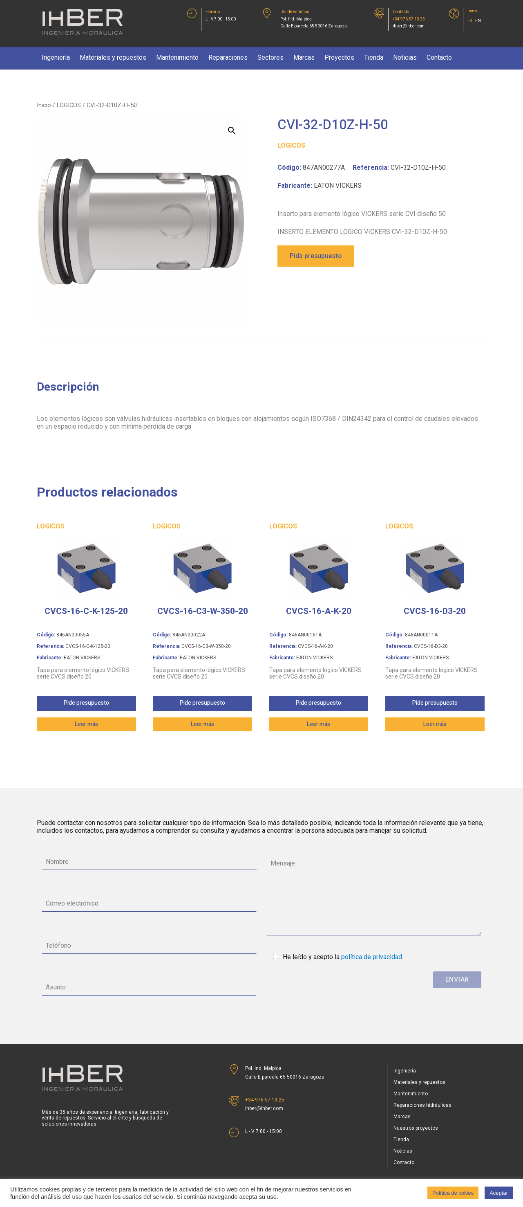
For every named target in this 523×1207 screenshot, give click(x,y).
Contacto (439, 57)
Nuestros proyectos (415, 1128)
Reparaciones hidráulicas (422, 1105)
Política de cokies (453, 1193)
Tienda (373, 57)
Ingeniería (56, 57)
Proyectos (339, 57)
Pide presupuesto (86, 703)
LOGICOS (69, 105)
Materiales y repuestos (113, 57)
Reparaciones (228, 57)
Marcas (304, 57)
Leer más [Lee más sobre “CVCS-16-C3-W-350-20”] (202, 724)
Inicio (44, 105)
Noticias (405, 57)
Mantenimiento (177, 57)
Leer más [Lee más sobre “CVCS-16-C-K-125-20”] (86, 724)
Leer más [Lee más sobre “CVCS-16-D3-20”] (435, 724)
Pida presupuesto (316, 256)
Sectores (270, 57)
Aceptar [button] (498, 1193)
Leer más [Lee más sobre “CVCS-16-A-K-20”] (318, 724)
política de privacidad (371, 957)
